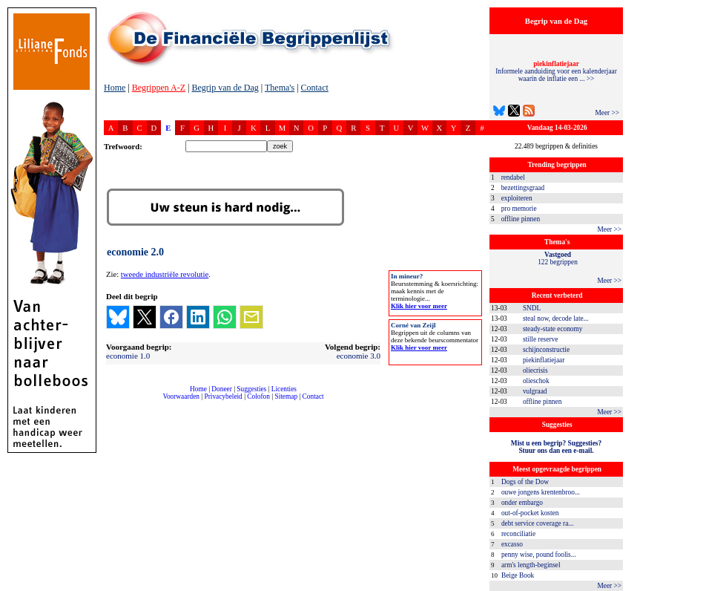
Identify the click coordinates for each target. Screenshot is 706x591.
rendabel (513, 177)
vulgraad (535, 391)
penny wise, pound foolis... (538, 554)
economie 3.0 (358, 355)
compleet (111, 402)
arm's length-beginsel (531, 565)
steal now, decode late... (556, 318)
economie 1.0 (128, 355)
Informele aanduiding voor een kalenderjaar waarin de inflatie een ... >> (556, 71)
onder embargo (522, 502)
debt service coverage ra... (537, 523)
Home (114, 87)
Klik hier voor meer (419, 306)
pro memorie (519, 208)
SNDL (532, 308)
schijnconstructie (546, 349)
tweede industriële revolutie (164, 274)
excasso (512, 544)
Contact (315, 87)
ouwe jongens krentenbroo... (540, 492)
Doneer (221, 389)
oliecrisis (535, 370)
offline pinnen (520, 219)
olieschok (536, 381)
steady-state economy (553, 329)
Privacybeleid (224, 396)
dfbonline (692, 587)
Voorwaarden (180, 396)
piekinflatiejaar (543, 360)
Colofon (258, 396)
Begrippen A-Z (158, 87)
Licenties (284, 389)
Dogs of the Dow (525, 482)
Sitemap (285, 396)
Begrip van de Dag (224, 87)
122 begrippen (558, 258)
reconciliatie (518, 534)
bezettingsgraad (523, 188)
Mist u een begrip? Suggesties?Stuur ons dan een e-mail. (556, 447)
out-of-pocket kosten (529, 513)
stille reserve (540, 339)
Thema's (279, 87)
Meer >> (607, 113)
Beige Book (517, 575)
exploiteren (516, 198)
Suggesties (251, 389)
